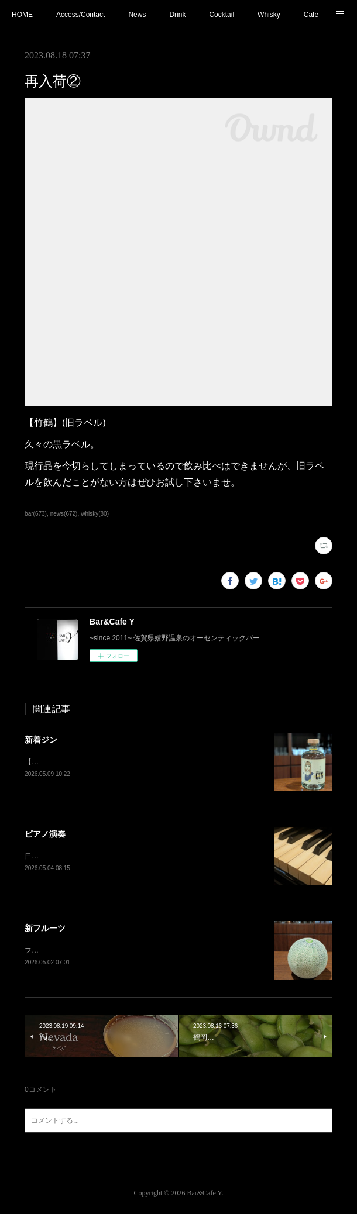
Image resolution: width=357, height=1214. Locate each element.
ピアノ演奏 (45, 835)
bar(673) (36, 514)
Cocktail (221, 15)
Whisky (269, 15)
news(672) (64, 514)
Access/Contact (80, 15)
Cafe (311, 15)
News (137, 15)
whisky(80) (95, 514)
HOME (22, 15)
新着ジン (41, 739)
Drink (177, 15)
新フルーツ (45, 929)
